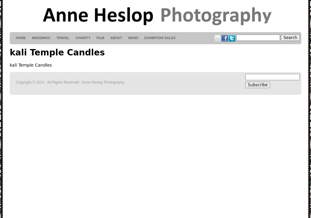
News (133, 38)
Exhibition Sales (160, 38)
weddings (41, 38)
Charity (83, 38)
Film (100, 38)
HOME (21, 38)
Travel (63, 38)
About (116, 38)
